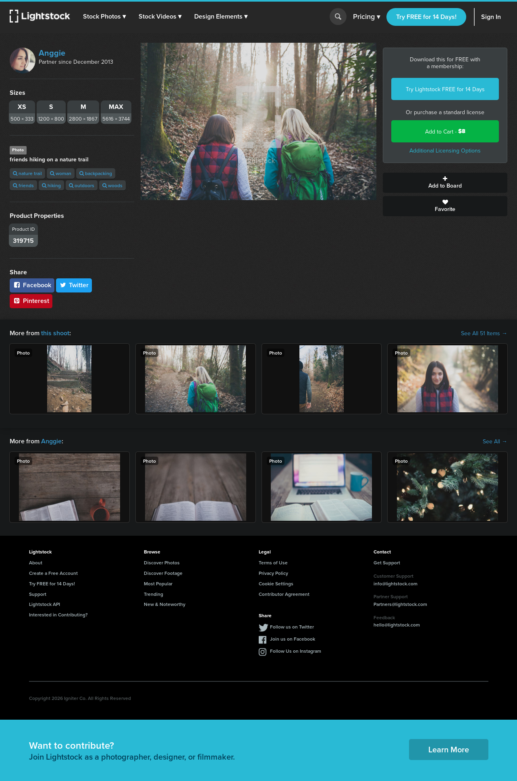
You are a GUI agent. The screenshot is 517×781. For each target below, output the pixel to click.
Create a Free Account (53, 573)
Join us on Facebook (292, 638)
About (35, 562)
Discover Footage (163, 573)
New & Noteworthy (164, 604)
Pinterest (31, 300)
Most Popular (158, 583)
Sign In (491, 16)
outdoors (81, 185)
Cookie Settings (276, 583)
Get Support (387, 562)
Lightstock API (44, 604)
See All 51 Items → (484, 333)
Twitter (74, 285)
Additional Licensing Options (445, 150)
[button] (104, 16)
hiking (51, 185)
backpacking (95, 173)
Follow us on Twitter (292, 626)
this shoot (55, 333)
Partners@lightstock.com (400, 604)
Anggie (52, 52)
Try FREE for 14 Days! (426, 16)
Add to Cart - (445, 131)
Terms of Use (273, 562)
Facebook (32, 285)
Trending (153, 594)
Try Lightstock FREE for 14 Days (445, 89)
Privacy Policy (273, 573)
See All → (495, 441)
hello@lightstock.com (397, 624)
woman (60, 173)
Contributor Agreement (284, 594)
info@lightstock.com (395, 583)
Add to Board (445, 183)
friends (23, 185)
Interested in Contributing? (58, 614)
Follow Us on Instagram (295, 650)
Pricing (366, 17)
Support (37, 594)
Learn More (448, 749)
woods (112, 185)
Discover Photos (162, 562)
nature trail (27, 173)
